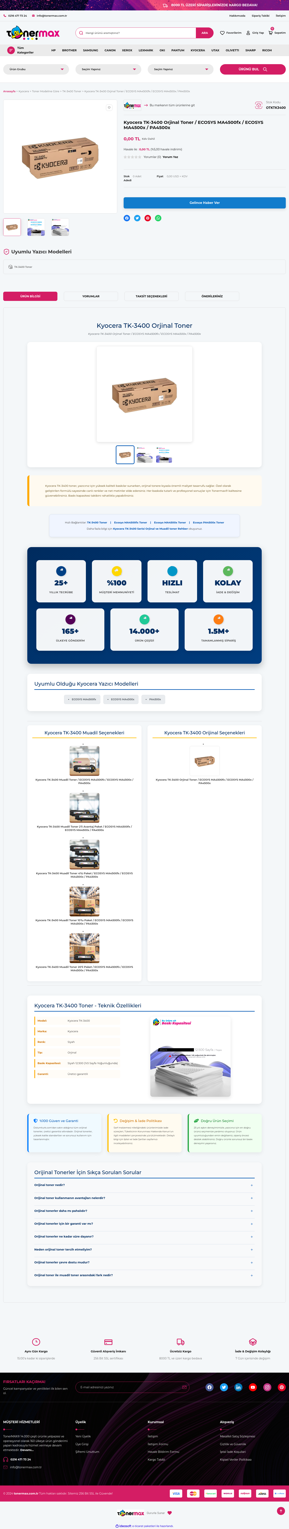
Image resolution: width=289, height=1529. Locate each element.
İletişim (281, 15)
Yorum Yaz (170, 157)
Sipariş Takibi (260, 15)
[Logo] (33, 32)
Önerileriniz (212, 296)
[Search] (144, 32)
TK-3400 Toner (97, 522)
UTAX (215, 50)
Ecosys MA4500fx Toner (130, 522)
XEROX (127, 50)
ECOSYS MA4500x (122, 699)
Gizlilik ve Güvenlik (233, 1444)
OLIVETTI (232, 50)
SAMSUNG (90, 50)
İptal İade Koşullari (233, 1452)
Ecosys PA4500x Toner (208, 522)
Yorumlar (90, 296)
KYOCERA (198, 50)
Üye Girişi (82, 1444)
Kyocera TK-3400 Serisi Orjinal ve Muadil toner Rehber (150, 528)
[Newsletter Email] (132, 1387)
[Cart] (277, 32)
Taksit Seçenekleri (151, 296)
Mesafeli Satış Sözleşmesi (237, 1436)
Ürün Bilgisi (30, 296)
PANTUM (177, 50)
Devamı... (27, 1450)
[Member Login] (255, 32)
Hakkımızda (237, 15)
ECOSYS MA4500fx (84, 699)
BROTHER (69, 50)
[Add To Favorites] (109, 107)
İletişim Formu (158, 1444)
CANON (110, 50)
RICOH (267, 50)
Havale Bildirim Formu (163, 1452)
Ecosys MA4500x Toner (170, 522)
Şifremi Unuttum (87, 1452)
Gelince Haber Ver (205, 203)
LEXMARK (146, 50)
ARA (204, 33)
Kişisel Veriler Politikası (236, 1459)
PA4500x (155, 699)
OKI (162, 50)
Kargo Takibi (156, 1459)
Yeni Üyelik (83, 1436)
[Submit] (184, 1387)
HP (53, 50)
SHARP (250, 50)
